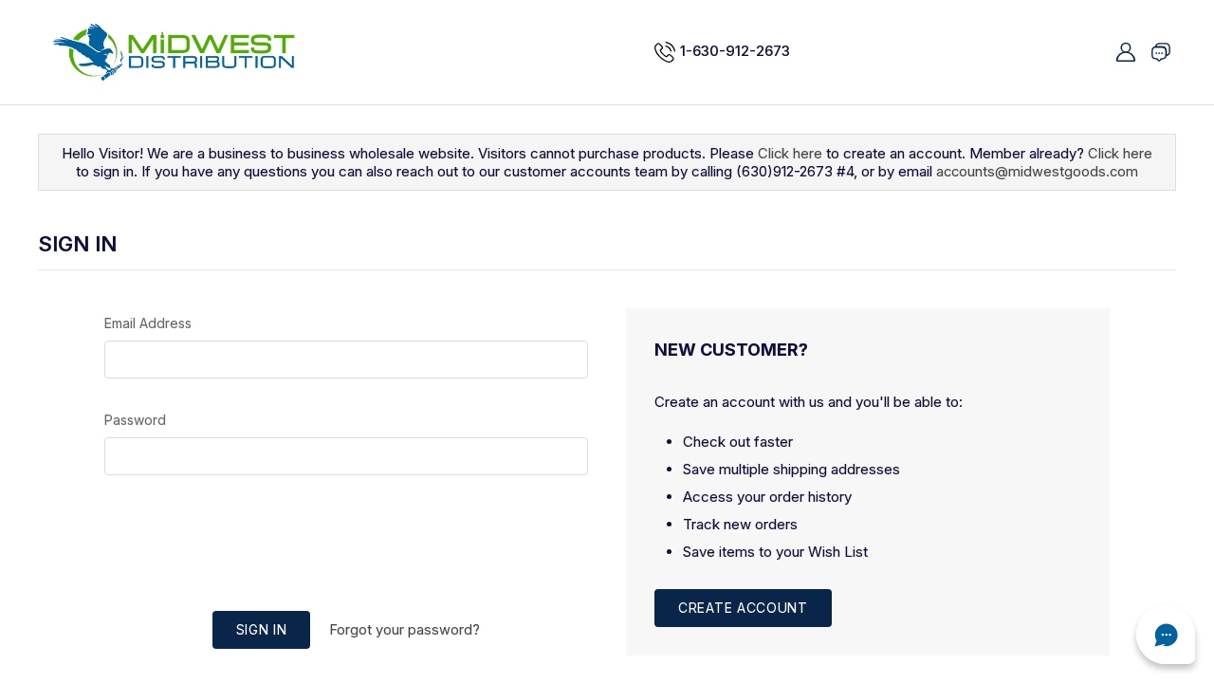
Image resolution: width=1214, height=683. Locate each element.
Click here (789, 153)
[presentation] (346, 545)
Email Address (148, 323)
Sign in (261, 629)
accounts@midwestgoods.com (1037, 171)
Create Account (743, 608)
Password (135, 420)
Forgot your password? (404, 629)
